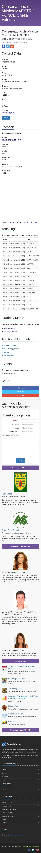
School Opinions (15, 714)
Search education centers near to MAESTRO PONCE (21, 222)
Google (20, 395)
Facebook (20, 388)
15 (30, 424)
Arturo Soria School (10, 530)
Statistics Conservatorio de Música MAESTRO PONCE (23, 697)
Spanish (4, 790)
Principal (6, 118)
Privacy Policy (22, 846)
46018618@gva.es (8, 113)
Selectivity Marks (10, 328)
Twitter (20, 392)
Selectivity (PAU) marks (9, 809)
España (4, 770)
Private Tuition (7, 802)
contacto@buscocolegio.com (15, 835)
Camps (11, 721)
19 (32, 424)
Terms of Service (33, 846)
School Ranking (15, 706)
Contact (4, 823)
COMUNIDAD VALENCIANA (11, 140)
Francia (4, 773)
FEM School (7, 494)
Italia (3, 780)
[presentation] (21, 450)
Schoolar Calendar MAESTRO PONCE (21, 667)
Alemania (5, 776)
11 (28, 424)
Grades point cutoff (10, 332)
